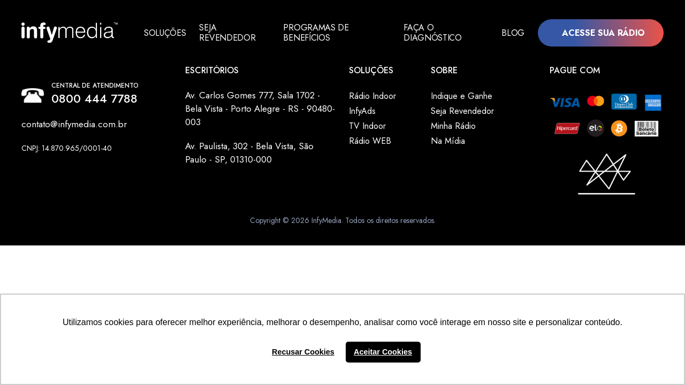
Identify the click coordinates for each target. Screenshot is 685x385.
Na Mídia (448, 141)
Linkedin (39, 160)
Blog (512, 32)
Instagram (50, 160)
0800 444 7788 (94, 98)
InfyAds (362, 111)
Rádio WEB (370, 141)
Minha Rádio (453, 126)
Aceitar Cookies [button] (383, 352)
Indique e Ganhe (461, 96)
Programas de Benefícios (320, 32)
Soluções (165, 32)
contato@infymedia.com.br (74, 124)
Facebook (28, 160)
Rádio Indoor (372, 96)
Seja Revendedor (227, 32)
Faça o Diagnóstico (435, 32)
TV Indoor (367, 126)
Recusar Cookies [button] (303, 352)
